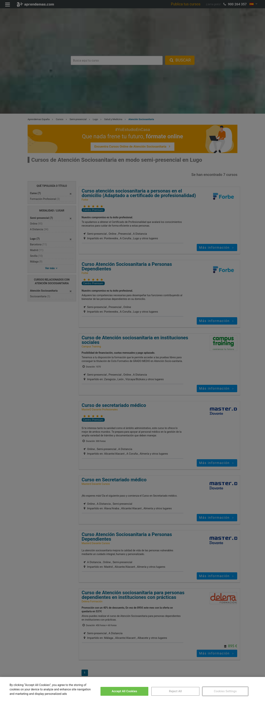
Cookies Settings (225, 691)
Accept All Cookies (124, 691)
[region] (132, 689)
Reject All (175, 691)
